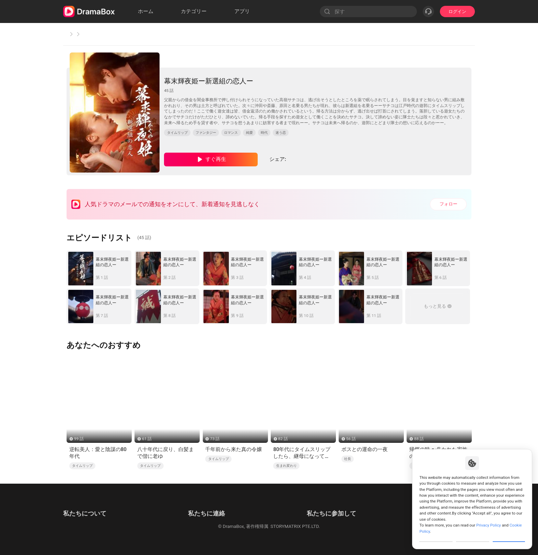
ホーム (74, 34)
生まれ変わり (286, 466)
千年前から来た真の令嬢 (233, 449)
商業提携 (185, 515)
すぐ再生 (216, 159)
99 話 (79, 438)
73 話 (215, 438)
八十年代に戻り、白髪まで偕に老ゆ (165, 452)
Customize (436, 535)
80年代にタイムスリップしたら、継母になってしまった (301, 453)
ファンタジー (206, 132)
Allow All (509, 535)
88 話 (419, 438)
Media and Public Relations (203, 524)
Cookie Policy (77, 524)
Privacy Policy (488, 513)
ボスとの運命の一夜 (364, 449)
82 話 (283, 438)
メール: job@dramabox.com (341, 505)
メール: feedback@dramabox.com (210, 505)
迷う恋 (281, 132)
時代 (264, 132)
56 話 (351, 438)
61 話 (147, 438)
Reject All (472, 535)
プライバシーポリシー (85, 515)
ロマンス (231, 132)
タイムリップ (106, 34)
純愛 (249, 132)
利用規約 (72, 505)
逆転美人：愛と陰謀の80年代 (98, 452)
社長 (347, 459)
